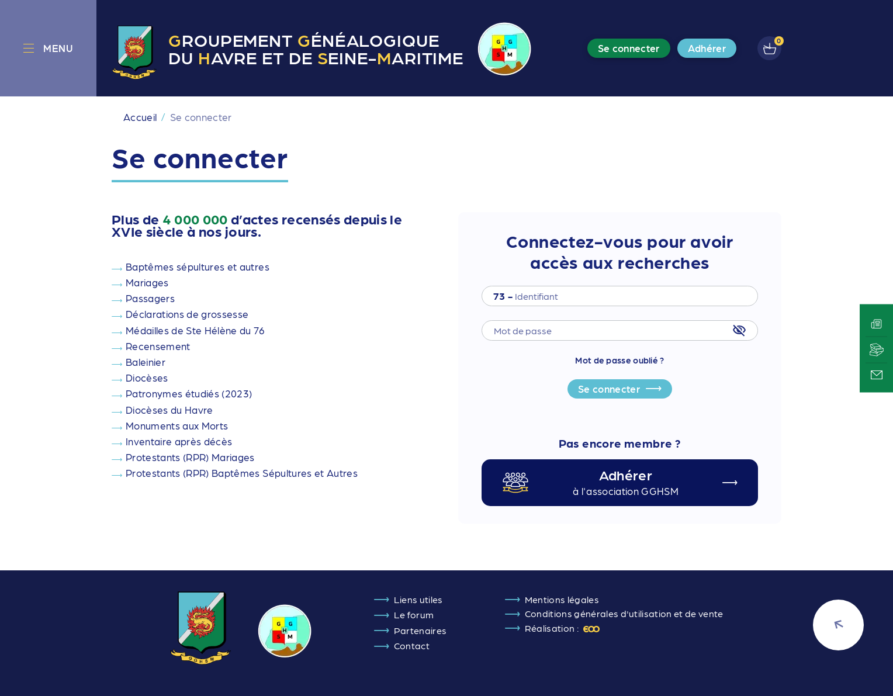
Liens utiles (418, 599)
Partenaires (420, 630)
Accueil (140, 117)
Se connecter (609, 388)
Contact (412, 645)
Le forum (414, 614)
